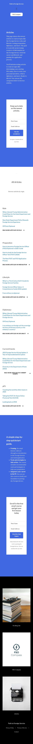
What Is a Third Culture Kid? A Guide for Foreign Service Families (16, 282)
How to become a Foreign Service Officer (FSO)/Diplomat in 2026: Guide (16, 247)
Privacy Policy (10, 728)
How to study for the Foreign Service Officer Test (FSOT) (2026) (14, 253)
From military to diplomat (11, 293)
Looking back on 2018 (10, 402)
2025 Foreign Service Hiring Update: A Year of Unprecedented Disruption (15, 353)
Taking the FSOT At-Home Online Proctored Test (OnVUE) (14, 397)
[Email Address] (19, 126)
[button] (16, 8)
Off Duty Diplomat (9, 226)
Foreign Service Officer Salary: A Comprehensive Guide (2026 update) (15, 288)
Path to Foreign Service (16, 723)
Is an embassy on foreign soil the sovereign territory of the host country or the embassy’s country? (16, 327)
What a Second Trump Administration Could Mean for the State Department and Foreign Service (16, 214)
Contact (16, 732)
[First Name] (19, 121)
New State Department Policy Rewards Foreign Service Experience (15, 221)
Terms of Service (22, 728)
